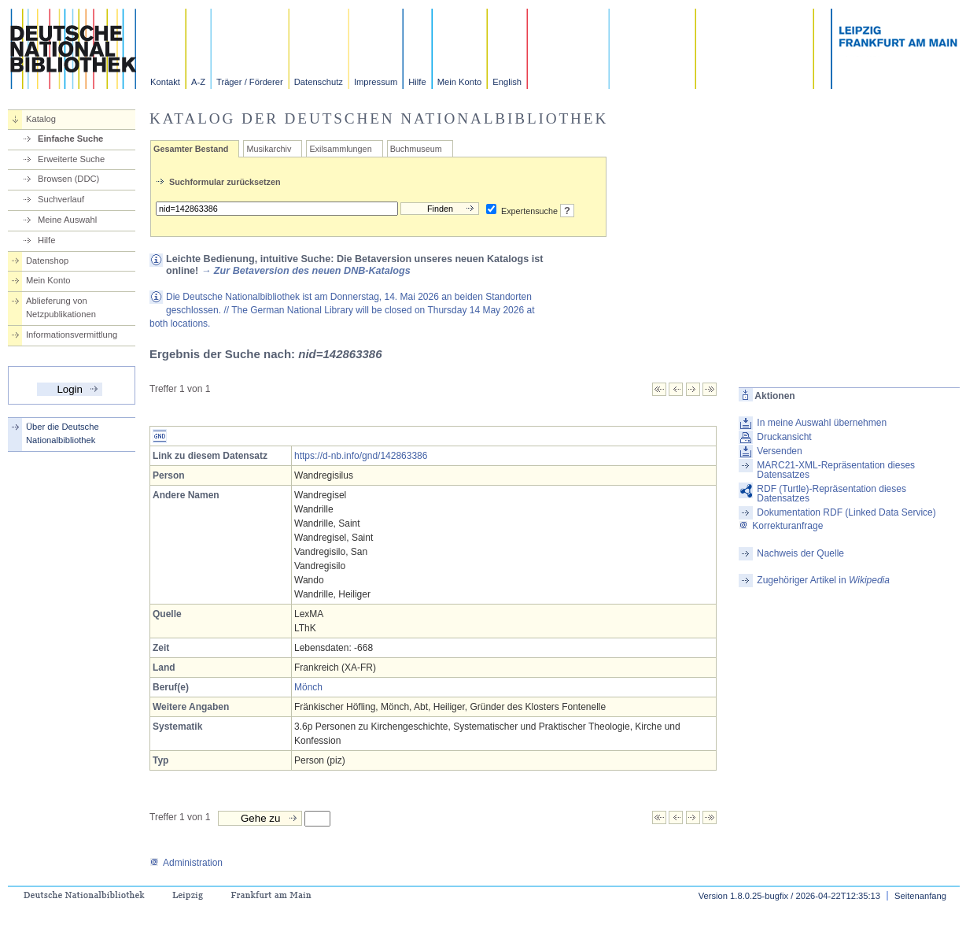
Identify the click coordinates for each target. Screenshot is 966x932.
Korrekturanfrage (781, 525)
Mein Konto (459, 82)
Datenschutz (318, 82)
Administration (186, 862)
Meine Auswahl (67, 219)
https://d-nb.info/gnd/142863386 (360, 455)
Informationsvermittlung (71, 334)
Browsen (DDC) (68, 178)
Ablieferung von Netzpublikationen (61, 307)
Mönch (308, 687)
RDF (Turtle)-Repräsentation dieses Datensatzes (831, 493)
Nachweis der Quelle (800, 553)
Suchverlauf (61, 199)
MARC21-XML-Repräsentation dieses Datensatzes (836, 470)
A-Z (198, 82)
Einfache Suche (70, 138)
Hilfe (417, 82)
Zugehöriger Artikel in (823, 580)
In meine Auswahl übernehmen (822, 422)
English (507, 82)
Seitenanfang (920, 896)
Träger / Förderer (249, 82)
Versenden (779, 451)
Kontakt (165, 82)
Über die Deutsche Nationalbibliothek (62, 433)
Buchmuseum (416, 148)
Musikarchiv (268, 148)
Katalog (41, 119)
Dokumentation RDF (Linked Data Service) (846, 512)
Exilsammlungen (340, 148)
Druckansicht (784, 436)
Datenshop (47, 260)
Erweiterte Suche (71, 159)
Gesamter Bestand (190, 148)
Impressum (375, 82)
